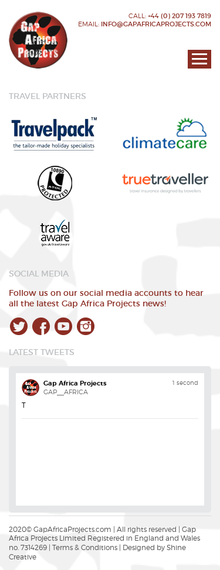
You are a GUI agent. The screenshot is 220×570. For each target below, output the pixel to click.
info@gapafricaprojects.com (156, 24)
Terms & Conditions (84, 547)
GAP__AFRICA (65, 392)
